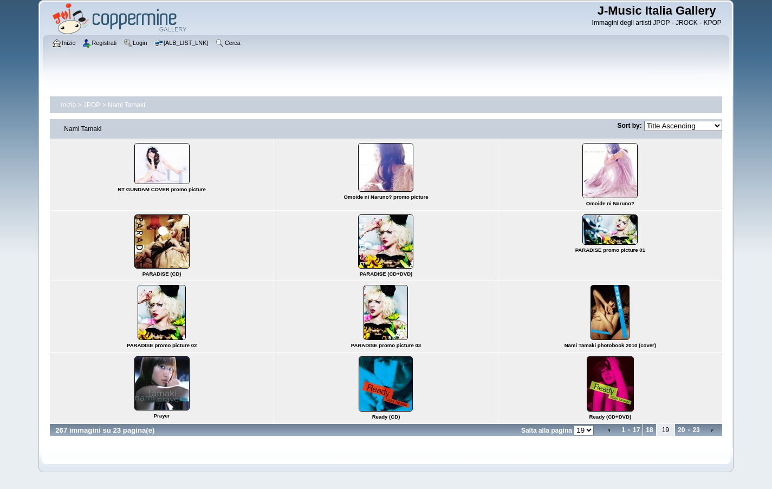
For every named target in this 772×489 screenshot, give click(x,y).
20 (681, 430)
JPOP (91, 105)
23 (695, 430)
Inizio (68, 105)
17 (636, 430)
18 (649, 430)
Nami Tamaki (126, 105)
